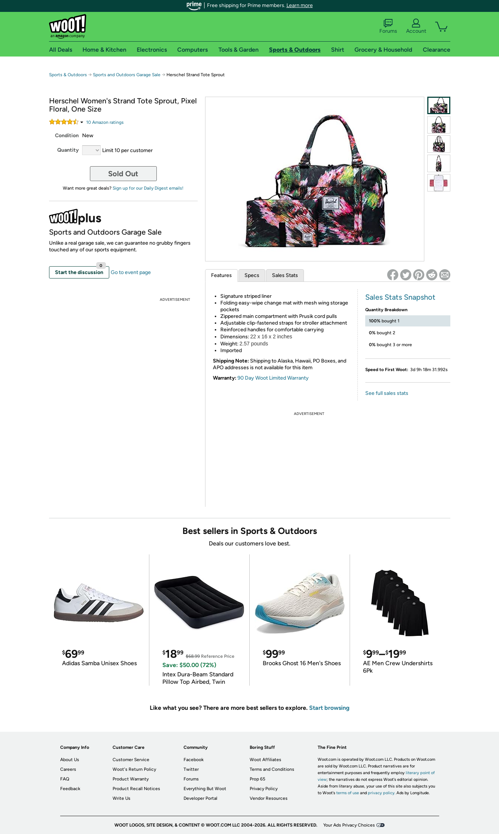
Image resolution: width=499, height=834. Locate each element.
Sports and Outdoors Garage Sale (127, 74)
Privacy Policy (264, 788)
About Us (69, 759)
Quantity (68, 150)
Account (416, 26)
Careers (68, 769)
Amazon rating (105, 122)
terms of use (347, 792)
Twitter (191, 769)
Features (221, 275)
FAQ (64, 779)
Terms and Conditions (272, 769)
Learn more (299, 5)
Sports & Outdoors (68, 74)
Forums (388, 26)
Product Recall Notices (136, 788)
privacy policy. (381, 792)
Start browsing (329, 707)
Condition (67, 135)
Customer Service (131, 759)
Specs (251, 275)
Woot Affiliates (265, 759)
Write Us (121, 798)
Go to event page (131, 272)
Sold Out (123, 173)
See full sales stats (386, 393)
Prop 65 (257, 779)
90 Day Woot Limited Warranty (273, 378)
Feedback (70, 788)
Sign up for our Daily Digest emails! (148, 188)
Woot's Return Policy (134, 769)
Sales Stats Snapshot (400, 297)
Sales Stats (285, 275)
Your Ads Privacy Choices (349, 825)
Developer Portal (200, 798)
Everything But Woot (205, 788)
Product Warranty (131, 779)
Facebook (194, 759)
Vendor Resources (269, 798)
